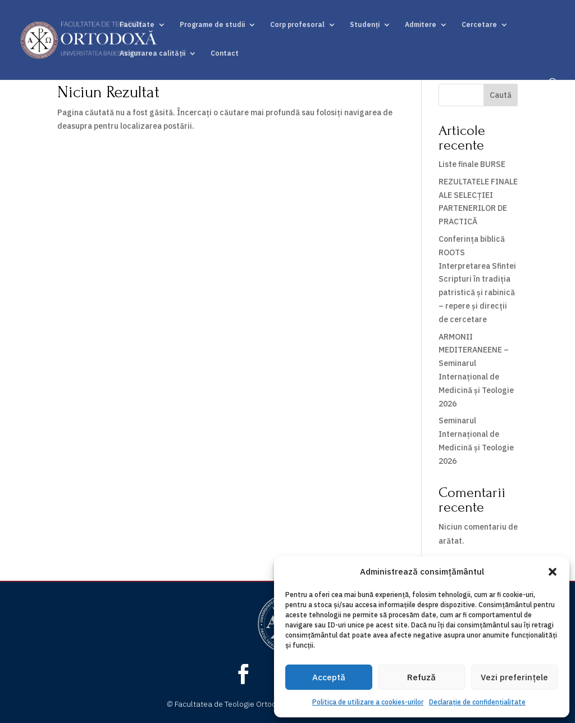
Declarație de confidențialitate (477, 702)
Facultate (137, 25)
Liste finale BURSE (472, 164)
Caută (501, 95)
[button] (552, 571)
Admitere (420, 25)
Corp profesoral (297, 25)
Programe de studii (212, 25)
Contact (225, 53)
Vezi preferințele (514, 677)
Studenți (365, 25)
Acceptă (328, 677)
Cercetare (479, 25)
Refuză (421, 677)
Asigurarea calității (152, 53)
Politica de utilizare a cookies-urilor (367, 702)
